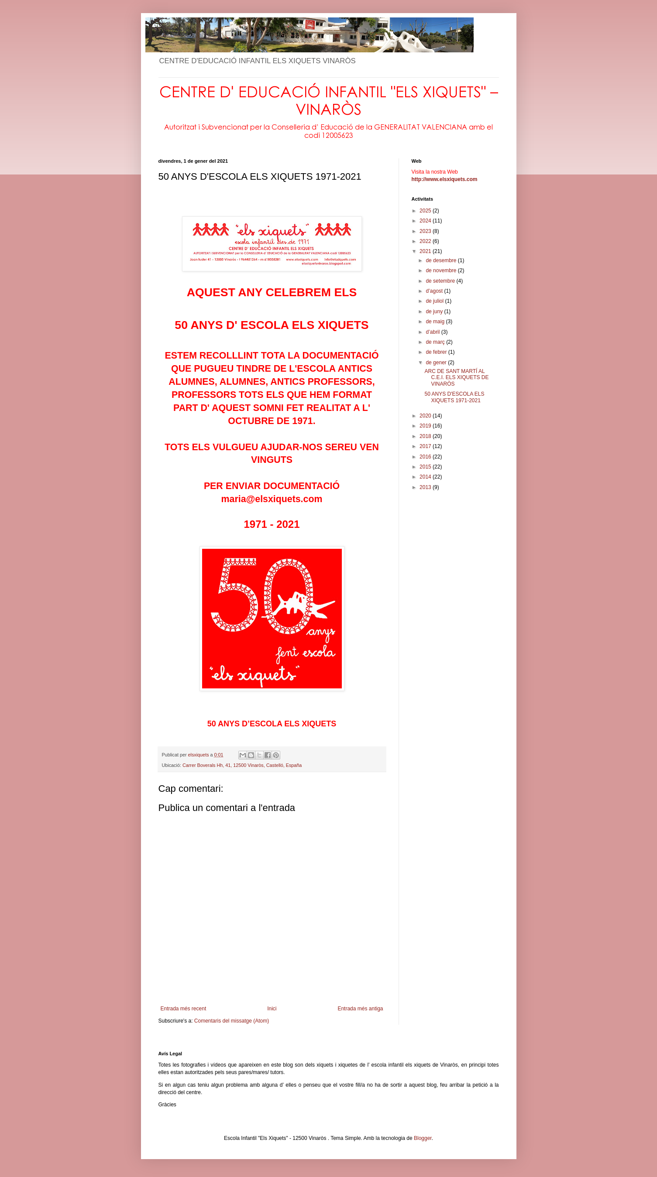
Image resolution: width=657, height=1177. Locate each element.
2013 (426, 487)
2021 (426, 251)
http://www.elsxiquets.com (445, 179)
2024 (426, 221)
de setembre (441, 281)
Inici (271, 1009)
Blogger (423, 1138)
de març (436, 342)
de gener (437, 362)
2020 (426, 416)
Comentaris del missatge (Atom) (231, 1021)
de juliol (435, 301)
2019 (426, 426)
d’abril (433, 332)
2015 (426, 467)
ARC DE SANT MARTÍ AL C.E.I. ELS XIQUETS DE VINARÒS (456, 377)
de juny (435, 311)
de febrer (437, 352)
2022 (426, 241)
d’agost (435, 291)
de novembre (441, 270)
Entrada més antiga (360, 1009)
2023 (426, 231)
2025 (426, 211)
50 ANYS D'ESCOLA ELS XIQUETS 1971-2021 (454, 397)
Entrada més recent (183, 1009)
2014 (426, 477)
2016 (426, 457)
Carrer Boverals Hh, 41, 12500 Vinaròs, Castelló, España (242, 765)
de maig (436, 321)
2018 (426, 436)
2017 (426, 446)
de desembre (441, 260)
